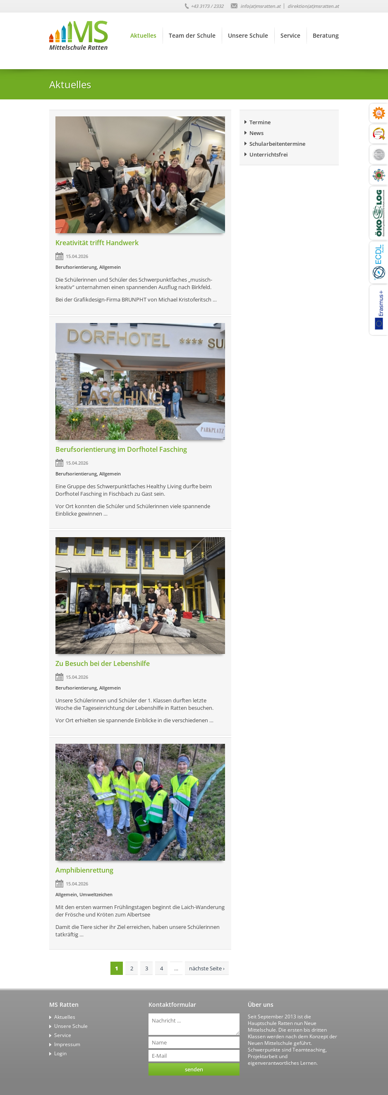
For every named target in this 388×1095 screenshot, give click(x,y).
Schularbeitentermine (277, 143)
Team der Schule (192, 35)
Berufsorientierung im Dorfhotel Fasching (121, 449)
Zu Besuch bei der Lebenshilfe (102, 663)
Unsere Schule (248, 35)
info (260, 6)
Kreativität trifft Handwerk (97, 242)
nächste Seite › (207, 968)
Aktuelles (143, 35)
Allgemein (110, 267)
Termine (260, 122)
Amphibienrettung (84, 870)
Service (290, 35)
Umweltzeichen (96, 894)
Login (60, 1053)
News (256, 133)
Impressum (67, 1044)
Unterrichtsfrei (268, 154)
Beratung (326, 35)
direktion (313, 6)
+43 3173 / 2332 (207, 6)
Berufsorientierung (76, 267)
